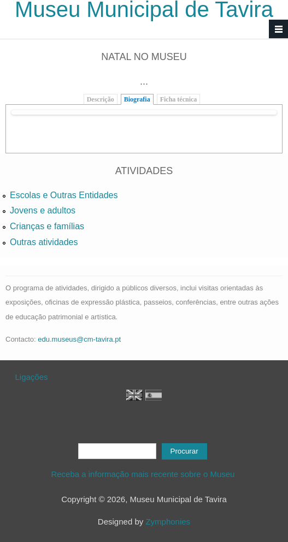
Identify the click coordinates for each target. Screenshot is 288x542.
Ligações (31, 377)
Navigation (278, 29)
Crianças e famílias (47, 226)
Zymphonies (167, 521)
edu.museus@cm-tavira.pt (79, 339)
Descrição (100, 99)
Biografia (137, 99)
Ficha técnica (178, 99)
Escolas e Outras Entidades (63, 195)
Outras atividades (44, 242)
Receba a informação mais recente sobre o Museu (144, 474)
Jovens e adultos (42, 210)
